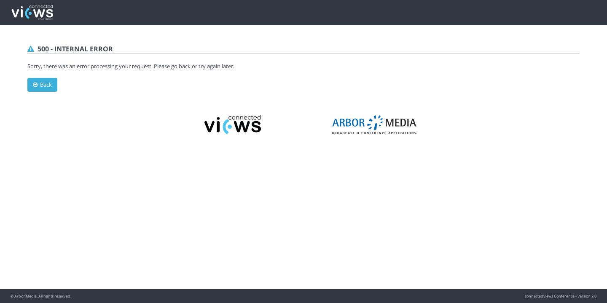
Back (42, 84)
